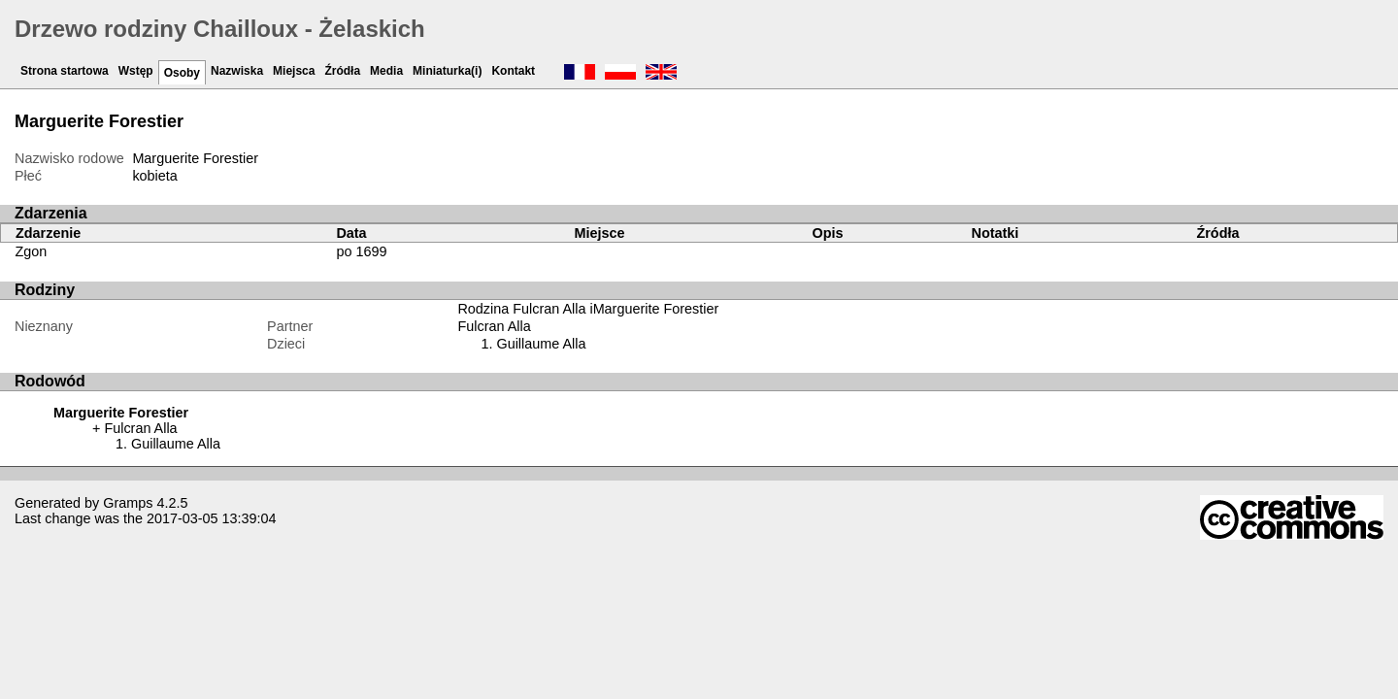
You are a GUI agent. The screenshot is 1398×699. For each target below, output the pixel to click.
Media (386, 71)
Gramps (127, 503)
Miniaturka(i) (447, 71)
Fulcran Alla (493, 326)
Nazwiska (237, 71)
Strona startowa (64, 71)
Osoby (182, 73)
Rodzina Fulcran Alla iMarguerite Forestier (587, 308)
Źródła (342, 71)
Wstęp (135, 71)
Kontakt (513, 71)
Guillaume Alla (540, 343)
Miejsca (294, 71)
